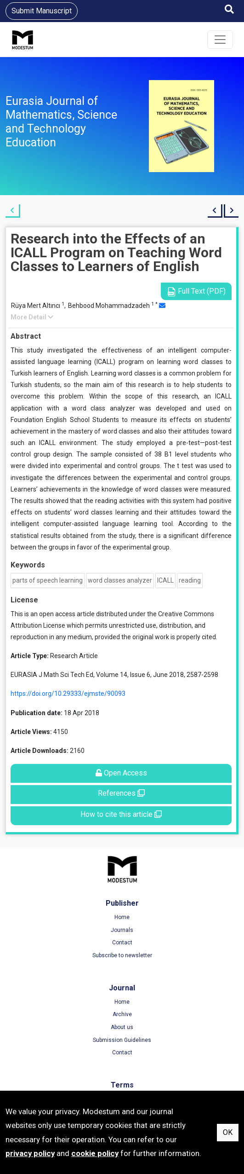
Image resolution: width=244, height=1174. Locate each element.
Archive (122, 1014)
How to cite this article (121, 814)
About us (122, 1027)
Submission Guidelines (122, 1040)
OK (228, 1132)
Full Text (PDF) (196, 291)
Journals (122, 930)
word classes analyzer (120, 580)
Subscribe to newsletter (122, 955)
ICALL (165, 580)
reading (190, 580)
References (121, 793)
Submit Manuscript (41, 10)
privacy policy (30, 1153)
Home (122, 917)
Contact (122, 942)
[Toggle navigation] (220, 39)
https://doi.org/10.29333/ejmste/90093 (68, 693)
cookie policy (95, 1153)
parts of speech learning (47, 580)
